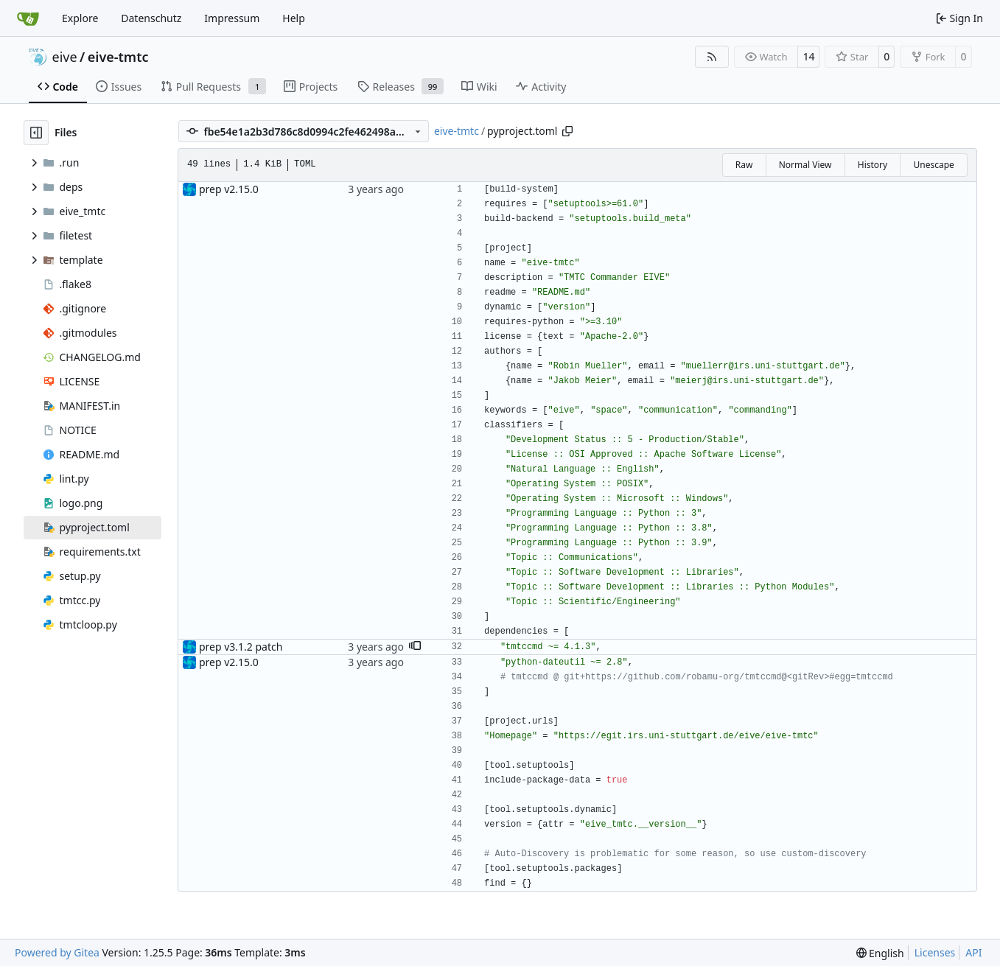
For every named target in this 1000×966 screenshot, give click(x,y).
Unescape (933, 164)
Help (293, 18)
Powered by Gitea (57, 952)
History (872, 164)
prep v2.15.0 (229, 189)
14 (808, 56)
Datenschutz (151, 18)
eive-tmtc (118, 56)
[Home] (28, 18)
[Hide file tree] (36, 132)
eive (64, 56)
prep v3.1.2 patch (240, 647)
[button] (415, 647)
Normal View (805, 164)
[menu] (880, 953)
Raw (744, 164)
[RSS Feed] (712, 57)
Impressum (231, 18)
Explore (80, 18)
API (973, 952)
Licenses (935, 952)
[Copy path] (567, 131)
